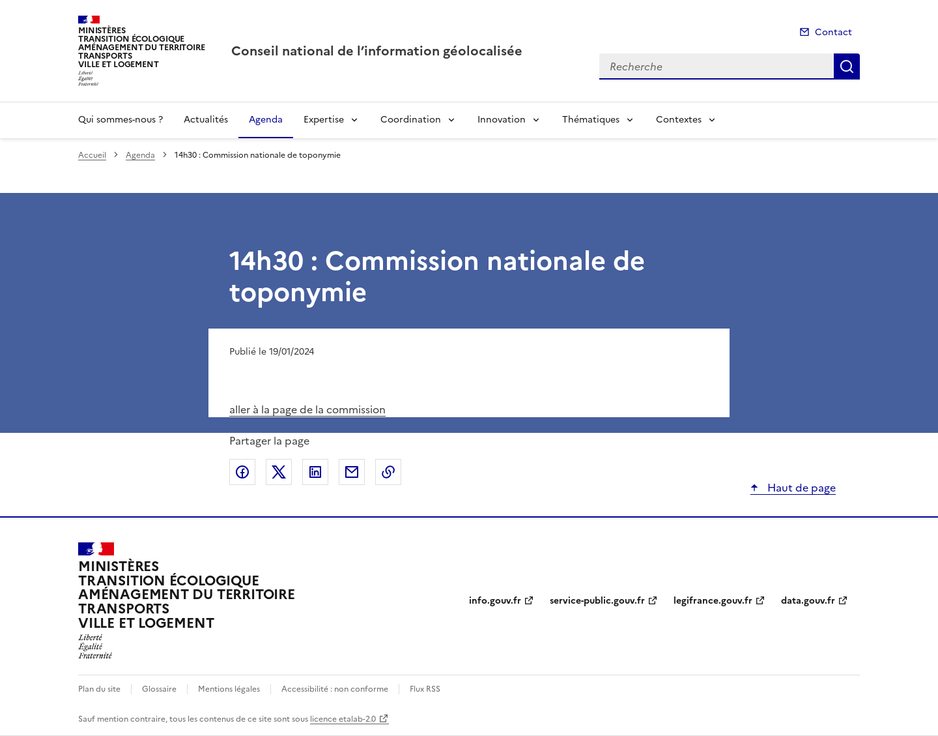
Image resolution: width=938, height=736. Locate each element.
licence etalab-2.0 (343, 719)
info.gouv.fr (495, 601)
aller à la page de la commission (307, 409)
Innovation (501, 119)
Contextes (679, 119)
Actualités (206, 119)
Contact (833, 32)
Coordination (410, 119)
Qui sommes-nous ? (120, 119)
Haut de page (800, 487)
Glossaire (159, 689)
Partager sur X (279, 472)
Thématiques (590, 119)
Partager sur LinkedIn (315, 472)
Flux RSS (425, 689)
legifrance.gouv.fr (713, 601)
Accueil (92, 155)
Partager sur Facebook (242, 472)
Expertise (324, 119)
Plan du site (99, 689)
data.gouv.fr (808, 601)
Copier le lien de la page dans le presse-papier (388, 472)
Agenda (266, 119)
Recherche (847, 66)
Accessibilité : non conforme (334, 689)
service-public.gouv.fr (597, 601)
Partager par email (352, 472)
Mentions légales (229, 689)
